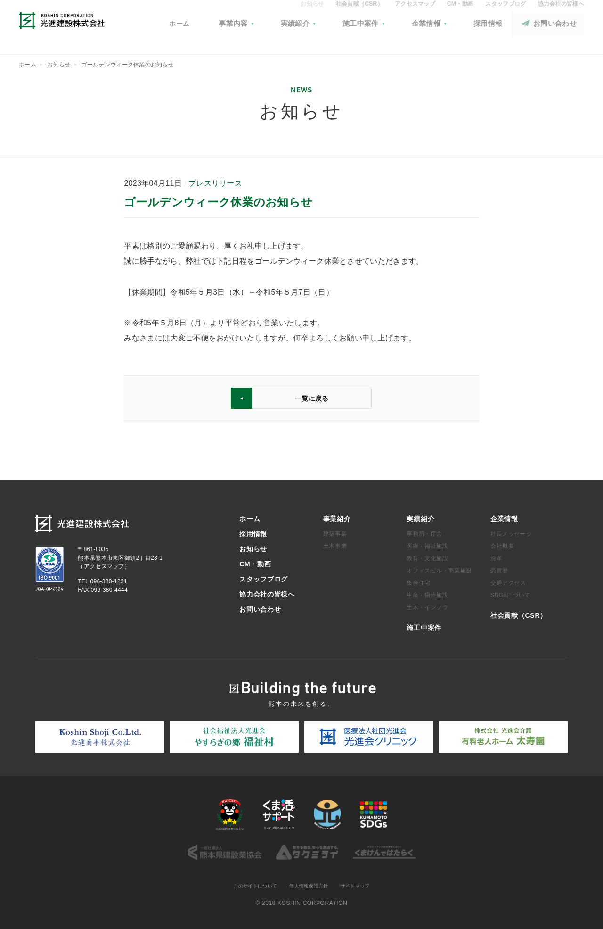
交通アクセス (508, 581)
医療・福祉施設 (427, 544)
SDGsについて (510, 593)
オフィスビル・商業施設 (439, 569)
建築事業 (335, 532)
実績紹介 (420, 517)
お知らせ (312, 17)
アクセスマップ (415, 17)
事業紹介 (337, 517)
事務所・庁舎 (424, 532)
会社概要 (502, 544)
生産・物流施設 (427, 593)
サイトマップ (363, 885)
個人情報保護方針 (310, 885)
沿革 (496, 557)
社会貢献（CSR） (359, 17)
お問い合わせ (260, 608)
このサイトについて (248, 885)
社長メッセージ (511, 532)
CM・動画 (460, 17)
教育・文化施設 (427, 557)
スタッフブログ (505, 17)
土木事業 (335, 544)
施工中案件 (424, 626)
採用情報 (253, 532)
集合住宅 (418, 581)
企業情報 (504, 517)
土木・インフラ (427, 606)
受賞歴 (499, 569)
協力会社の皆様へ (561, 17)
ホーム (261, 37)
